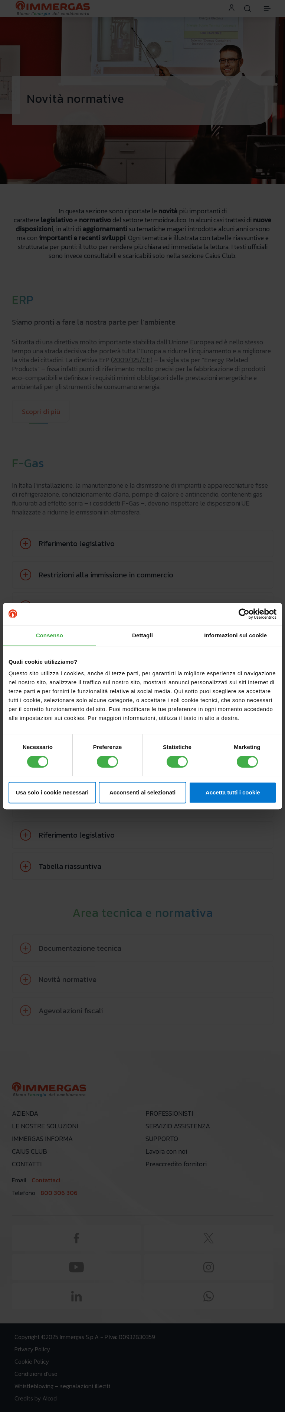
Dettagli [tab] (142, 635)
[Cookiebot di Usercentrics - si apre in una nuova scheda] (244, 613)
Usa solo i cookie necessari (52, 792)
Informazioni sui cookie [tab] (235, 635)
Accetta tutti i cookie (233, 792)
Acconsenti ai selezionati (142, 792)
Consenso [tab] (49, 635)
